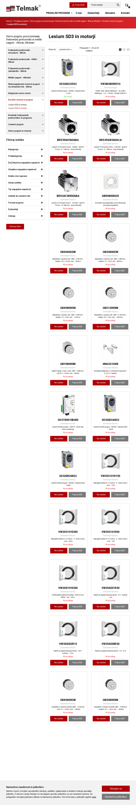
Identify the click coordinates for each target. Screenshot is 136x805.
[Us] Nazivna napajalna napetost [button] (24, 162)
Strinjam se (116, 788)
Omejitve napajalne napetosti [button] (22, 169)
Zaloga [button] (11, 216)
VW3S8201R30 (110, 588)
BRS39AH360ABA (68, 140)
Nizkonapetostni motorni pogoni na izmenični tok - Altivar (24, 85)
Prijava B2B (77, 102)
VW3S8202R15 (68, 643)
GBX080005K (68, 307)
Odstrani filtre (15, 226)
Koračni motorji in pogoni (112, 21)
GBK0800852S (110, 195)
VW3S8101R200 (68, 588)
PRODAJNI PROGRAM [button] (58, 13)
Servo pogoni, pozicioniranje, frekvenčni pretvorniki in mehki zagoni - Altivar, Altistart (65, 21)
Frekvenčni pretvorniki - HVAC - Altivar (23, 60)
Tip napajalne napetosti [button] (19, 189)
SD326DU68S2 (110, 419)
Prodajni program (21, 21)
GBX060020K (68, 252)
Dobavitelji (93, 13)
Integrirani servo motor (19, 93)
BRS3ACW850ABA (68, 195)
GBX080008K (110, 699)
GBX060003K (68, 699)
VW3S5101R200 (68, 531)
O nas (79, 13)
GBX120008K (110, 307)
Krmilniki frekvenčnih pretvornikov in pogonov (20, 116)
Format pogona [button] (15, 202)
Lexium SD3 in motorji (17, 108)
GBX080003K (110, 252)
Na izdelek (58, 102)
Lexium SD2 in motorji (17, 105)
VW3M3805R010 (110, 83)
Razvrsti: (52, 49)
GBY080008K (68, 364)
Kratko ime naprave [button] (17, 176)
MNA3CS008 (110, 364)
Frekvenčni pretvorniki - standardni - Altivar (19, 69)
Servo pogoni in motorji (19, 131)
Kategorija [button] (13, 149)
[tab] (25, 149)
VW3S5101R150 (110, 476)
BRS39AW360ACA (110, 140)
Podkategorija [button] (15, 156)
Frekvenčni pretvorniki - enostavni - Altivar (19, 51)
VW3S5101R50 (110, 531)
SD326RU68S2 (68, 476)
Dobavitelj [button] (13, 209)
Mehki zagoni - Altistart (19, 77)
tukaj (94, 797)
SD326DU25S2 (68, 83)
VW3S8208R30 (110, 643)
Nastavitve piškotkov (116, 796)
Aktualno (110, 13)
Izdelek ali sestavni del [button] (19, 196)
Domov (9, 21)
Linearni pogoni (16, 124)
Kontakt (125, 13)
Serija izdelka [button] (14, 182)
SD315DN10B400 (68, 419)
